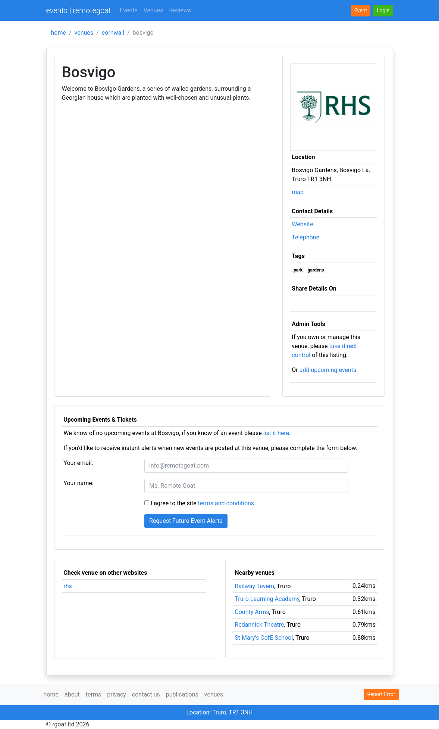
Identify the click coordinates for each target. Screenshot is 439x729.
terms (93, 694)
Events (128, 10)
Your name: (78, 483)
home (58, 32)
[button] (383, 10)
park (298, 270)
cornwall (113, 32)
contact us (146, 694)
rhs (67, 586)
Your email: (78, 462)
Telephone (305, 237)
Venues (153, 10)
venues (84, 32)
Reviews (180, 10)
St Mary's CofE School (264, 637)
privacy (116, 694)
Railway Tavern (254, 586)
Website (302, 224)
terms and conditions (226, 503)
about (72, 694)
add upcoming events (328, 369)
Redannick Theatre (259, 624)
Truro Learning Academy (267, 598)
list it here (276, 433)
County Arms (252, 611)
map (298, 192)
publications (182, 694)
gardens (316, 270)
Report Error (381, 694)
